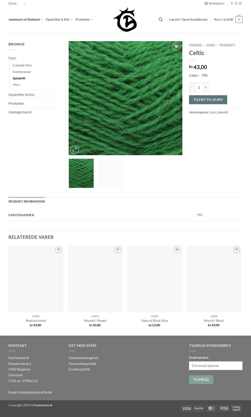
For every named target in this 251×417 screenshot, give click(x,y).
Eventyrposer (22, 72)
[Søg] (161, 19)
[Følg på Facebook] (231, 3)
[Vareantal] (198, 87)
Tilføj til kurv (208, 99)
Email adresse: (199, 357)
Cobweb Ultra (22, 65)
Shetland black (36, 320)
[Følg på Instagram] (236, 3)
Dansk (16, 3)
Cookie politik (79, 369)
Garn (210, 45)
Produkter (84, 19)
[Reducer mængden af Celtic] (191, 87)
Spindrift (227, 45)
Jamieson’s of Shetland (25, 19)
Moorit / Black (214, 320)
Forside (195, 45)
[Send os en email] (240, 3)
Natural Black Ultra (154, 320)
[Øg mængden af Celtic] (206, 87)
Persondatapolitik (82, 363)
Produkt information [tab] (26, 201)
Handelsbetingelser (84, 358)
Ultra (16, 85)
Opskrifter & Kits (59, 19)
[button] (214, 3)
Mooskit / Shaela (95, 320)
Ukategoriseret (20, 112)
